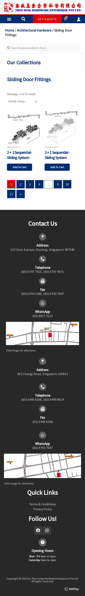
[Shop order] (22, 101)
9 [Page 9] (58, 184)
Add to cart (19, 167)
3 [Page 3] (30, 184)
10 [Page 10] (67, 184)
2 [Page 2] (20, 184)
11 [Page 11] (11, 194)
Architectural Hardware (34, 30)
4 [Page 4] (39, 184)
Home (9, 30)
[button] (9, 19)
